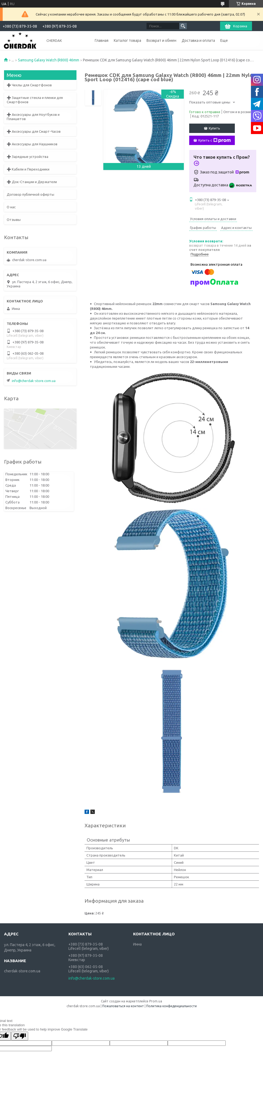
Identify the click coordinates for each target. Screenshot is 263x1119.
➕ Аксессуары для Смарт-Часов (34, 131)
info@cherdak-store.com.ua (34, 381)
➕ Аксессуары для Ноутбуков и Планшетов (33, 117)
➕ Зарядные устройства (27, 156)
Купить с (214, 140)
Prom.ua (155, 1001)
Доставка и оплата (198, 40)
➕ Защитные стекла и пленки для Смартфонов (35, 100)
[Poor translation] (19, 1036)
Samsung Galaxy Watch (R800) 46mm (48, 60)
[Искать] (183, 26)
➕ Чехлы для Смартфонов (29, 85)
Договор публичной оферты (30, 194)
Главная (101, 40)
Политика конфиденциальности (171, 1006)
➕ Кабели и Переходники (28, 169)
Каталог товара (127, 40)
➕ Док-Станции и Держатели (32, 182)
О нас (11, 207)
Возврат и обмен (161, 40)
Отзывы (14, 219)
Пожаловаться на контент (123, 1006)
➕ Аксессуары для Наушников (32, 144)
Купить (214, 128)
